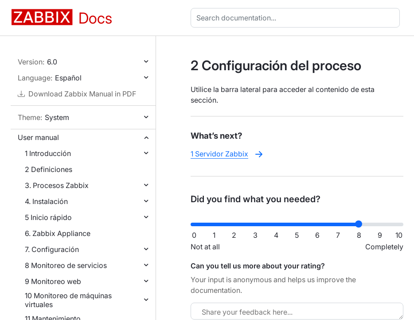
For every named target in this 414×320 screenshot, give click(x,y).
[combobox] (297, 17)
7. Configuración (52, 249)
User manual (38, 137)
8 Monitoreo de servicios (66, 265)
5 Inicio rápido (48, 217)
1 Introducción (48, 153)
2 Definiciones (48, 169)
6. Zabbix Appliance (57, 233)
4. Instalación (46, 201)
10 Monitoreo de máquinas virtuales (68, 300)
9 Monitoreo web (53, 281)
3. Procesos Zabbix (57, 185)
